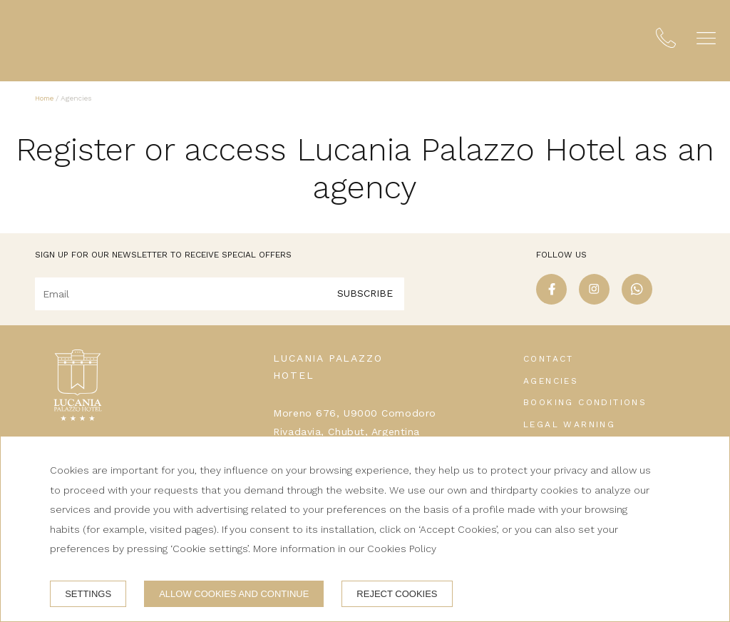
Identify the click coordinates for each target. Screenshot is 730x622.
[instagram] (594, 300)
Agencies (550, 381)
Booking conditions (585, 402)
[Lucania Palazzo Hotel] (79, 41)
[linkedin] (679, 300)
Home (44, 98)
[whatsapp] (637, 300)
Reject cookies (396, 593)
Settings (88, 593)
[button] (706, 38)
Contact (548, 359)
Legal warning (569, 424)
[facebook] (551, 300)
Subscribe (365, 293)
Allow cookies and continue (234, 593)
